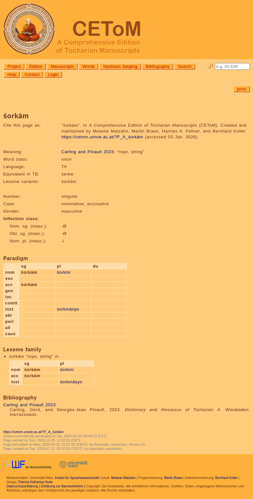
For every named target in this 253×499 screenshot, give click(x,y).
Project (14, 66)
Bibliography (157, 66)
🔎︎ (211, 66)
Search (185, 66)
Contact (32, 74)
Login (53, 74)
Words (88, 66)
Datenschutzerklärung (22, 486)
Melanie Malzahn (123, 478)
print (241, 89)
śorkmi (63, 272)
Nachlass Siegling (120, 66)
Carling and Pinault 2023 (87, 151)
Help (11, 74)
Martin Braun (173, 478)
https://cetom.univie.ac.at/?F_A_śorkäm (102, 136)
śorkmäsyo (68, 309)
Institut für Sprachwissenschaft (77, 478)
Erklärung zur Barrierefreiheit (62, 486)
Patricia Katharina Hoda (35, 482)
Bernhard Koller (226, 478)
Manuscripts (62, 66)
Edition (35, 66)
